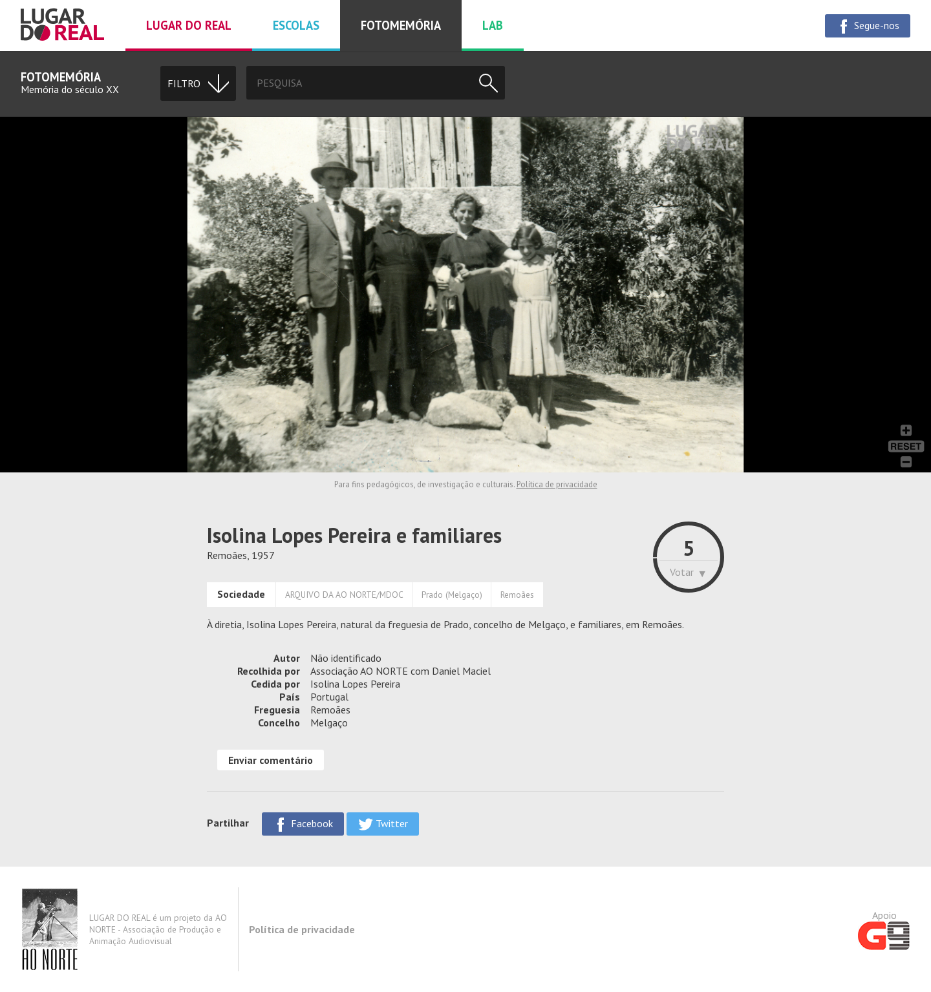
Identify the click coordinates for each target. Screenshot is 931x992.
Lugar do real (188, 25)
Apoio (884, 929)
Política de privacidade (557, 484)
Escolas (296, 25)
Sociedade (241, 593)
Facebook (303, 824)
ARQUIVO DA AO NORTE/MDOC (344, 594)
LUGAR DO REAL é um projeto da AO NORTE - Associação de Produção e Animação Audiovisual (124, 929)
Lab (492, 25)
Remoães (517, 594)
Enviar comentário (270, 760)
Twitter (383, 824)
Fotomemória (401, 25)
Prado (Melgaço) (452, 594)
